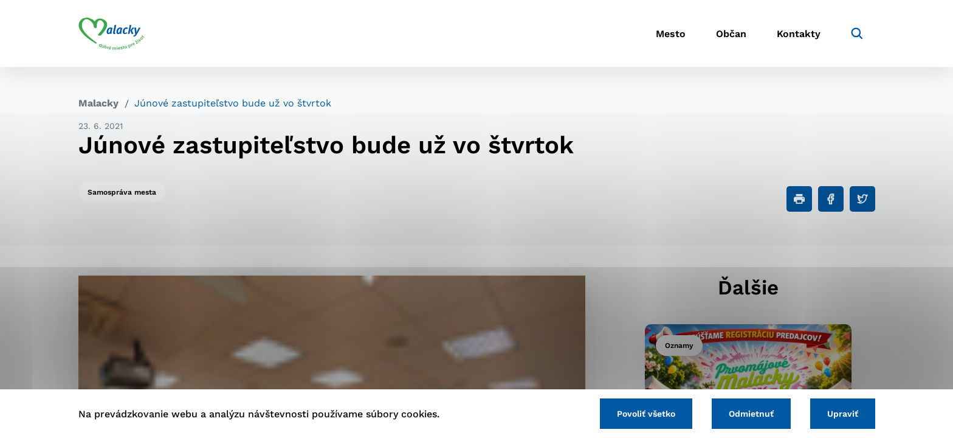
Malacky (98, 103)
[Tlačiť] (799, 199)
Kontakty (799, 34)
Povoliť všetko (646, 414)
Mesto (671, 34)
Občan (731, 34)
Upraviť (842, 414)
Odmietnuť (751, 414)
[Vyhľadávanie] (857, 33)
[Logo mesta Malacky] (111, 33)
